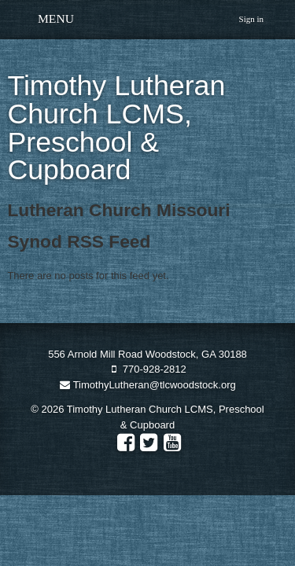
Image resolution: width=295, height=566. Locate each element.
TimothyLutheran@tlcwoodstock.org (147, 385)
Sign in (251, 19)
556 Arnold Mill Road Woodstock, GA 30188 (147, 354)
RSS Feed (277, 241)
